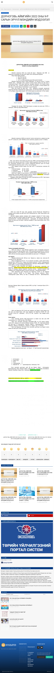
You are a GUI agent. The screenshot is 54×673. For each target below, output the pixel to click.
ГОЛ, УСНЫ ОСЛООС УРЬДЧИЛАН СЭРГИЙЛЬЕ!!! (21, 605)
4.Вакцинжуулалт (31, 646)
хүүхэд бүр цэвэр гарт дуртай (16, 619)
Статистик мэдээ (15, 9)
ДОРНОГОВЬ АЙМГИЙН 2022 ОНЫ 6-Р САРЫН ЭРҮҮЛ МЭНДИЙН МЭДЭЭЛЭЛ (8, 480)
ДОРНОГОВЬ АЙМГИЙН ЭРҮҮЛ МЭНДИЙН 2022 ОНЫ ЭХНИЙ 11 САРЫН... (26, 499)
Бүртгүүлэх (49, 657)
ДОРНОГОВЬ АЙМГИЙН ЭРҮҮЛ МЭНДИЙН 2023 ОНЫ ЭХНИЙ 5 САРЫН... (26, 480)
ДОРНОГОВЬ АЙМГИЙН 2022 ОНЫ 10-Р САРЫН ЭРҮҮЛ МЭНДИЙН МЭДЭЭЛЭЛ (39, 438)
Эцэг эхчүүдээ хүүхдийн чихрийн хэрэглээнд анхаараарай (23, 626)
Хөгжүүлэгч (49, 671)
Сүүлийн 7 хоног (9, 594)
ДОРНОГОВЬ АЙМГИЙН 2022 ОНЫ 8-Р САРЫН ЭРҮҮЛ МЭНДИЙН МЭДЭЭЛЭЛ (14, 438)
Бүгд (44, 594)
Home (2, 9)
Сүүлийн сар (27, 594)
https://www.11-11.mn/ (6, 559)
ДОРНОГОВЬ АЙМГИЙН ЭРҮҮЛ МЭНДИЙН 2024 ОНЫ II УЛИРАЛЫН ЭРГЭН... (44, 480)
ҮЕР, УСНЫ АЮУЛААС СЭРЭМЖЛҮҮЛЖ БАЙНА (20, 598)
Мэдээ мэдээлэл (7, 9)
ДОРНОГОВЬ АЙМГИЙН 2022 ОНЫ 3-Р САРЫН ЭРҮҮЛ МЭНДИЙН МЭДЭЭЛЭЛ (44, 499)
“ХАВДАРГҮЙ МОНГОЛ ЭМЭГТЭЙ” (17, 612)
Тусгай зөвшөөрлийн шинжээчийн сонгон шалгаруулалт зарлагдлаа (31, 662)
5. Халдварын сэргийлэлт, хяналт (31, 654)
